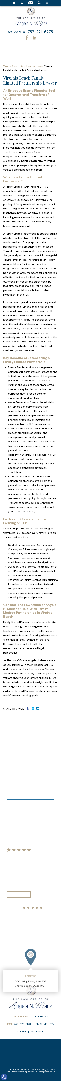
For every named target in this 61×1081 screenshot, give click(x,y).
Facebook (26, 37)
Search (39, 3)
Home (14, 3)
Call (22, 3)
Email (30, 3)
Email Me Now (45, 1024)
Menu (47, 3)
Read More (19, 894)
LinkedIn (34, 37)
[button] (20, 908)
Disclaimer (37, 1031)
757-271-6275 (40, 31)
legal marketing (30, 1072)
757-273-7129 (22, 1024)
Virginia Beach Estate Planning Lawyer (23, 66)
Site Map (21, 1031)
